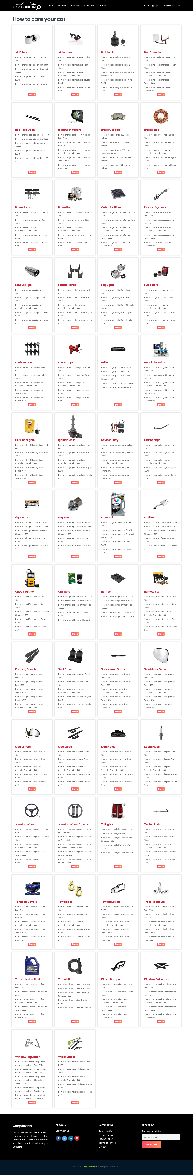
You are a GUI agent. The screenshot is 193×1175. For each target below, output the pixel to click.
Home (50, 6)
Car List (75, 6)
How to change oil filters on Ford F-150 (75, 596)
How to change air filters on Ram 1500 (32, 65)
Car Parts (89, 6)
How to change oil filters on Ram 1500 (74, 601)
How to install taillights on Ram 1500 (117, 833)
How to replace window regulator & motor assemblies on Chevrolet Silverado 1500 (30, 1080)
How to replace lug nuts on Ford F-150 (74, 522)
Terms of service (107, 1142)
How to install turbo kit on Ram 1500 (74, 988)
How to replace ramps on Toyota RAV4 (118, 612)
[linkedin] (70, 1138)
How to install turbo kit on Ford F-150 (74, 984)
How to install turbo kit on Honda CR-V (75, 1007)
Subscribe (168, 5)
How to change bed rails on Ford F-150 (32, 135)
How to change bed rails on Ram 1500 (31, 139)
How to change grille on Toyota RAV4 (117, 383)
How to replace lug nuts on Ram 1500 (74, 526)
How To (102, 6)
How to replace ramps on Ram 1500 (116, 601)
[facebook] (58, 1138)
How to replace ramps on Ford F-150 (117, 596)
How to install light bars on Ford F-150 (31, 522)
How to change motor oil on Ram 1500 (118, 530)
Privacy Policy (106, 1135)
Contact (103, 1146)
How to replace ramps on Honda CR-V (117, 616)
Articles (62, 6)
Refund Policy (106, 1138)
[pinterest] (76, 1138)
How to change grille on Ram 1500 (116, 371)
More (32, 94)
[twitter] (64, 1138)
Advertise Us (105, 1131)
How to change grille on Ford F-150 (116, 367)
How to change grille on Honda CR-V (117, 387)
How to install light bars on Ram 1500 (31, 526)
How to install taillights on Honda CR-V (118, 852)
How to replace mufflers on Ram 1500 (160, 526)
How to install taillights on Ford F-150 (117, 829)
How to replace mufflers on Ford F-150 (160, 522)
